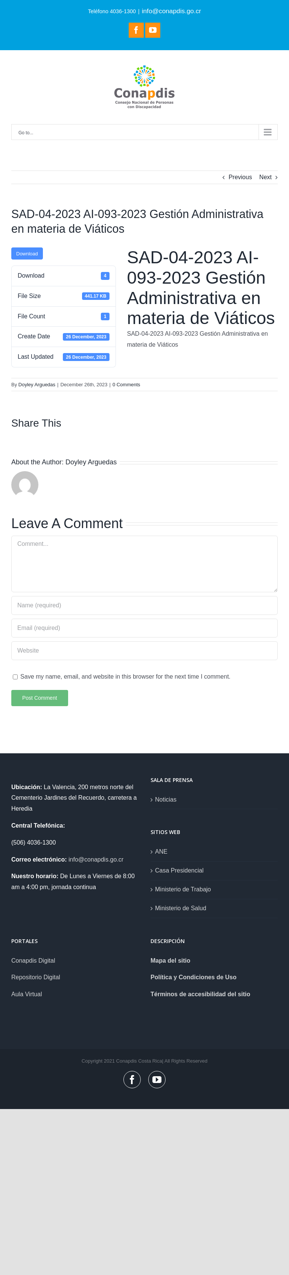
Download (27, 254)
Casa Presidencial (179, 870)
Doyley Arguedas (36, 384)
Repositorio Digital (35, 977)
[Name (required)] (144, 605)
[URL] (144, 650)
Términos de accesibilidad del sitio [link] (200, 994)
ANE (161, 851)
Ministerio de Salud (180, 908)
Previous (240, 177)
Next (265, 177)
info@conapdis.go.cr (171, 11)
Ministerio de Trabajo (183, 889)
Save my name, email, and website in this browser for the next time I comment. (125, 676)
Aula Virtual (26, 994)
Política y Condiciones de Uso (194, 977)
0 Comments (126, 384)
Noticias (165, 799)
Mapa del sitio (170, 960)
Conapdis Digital (33, 960)
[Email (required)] (144, 628)
